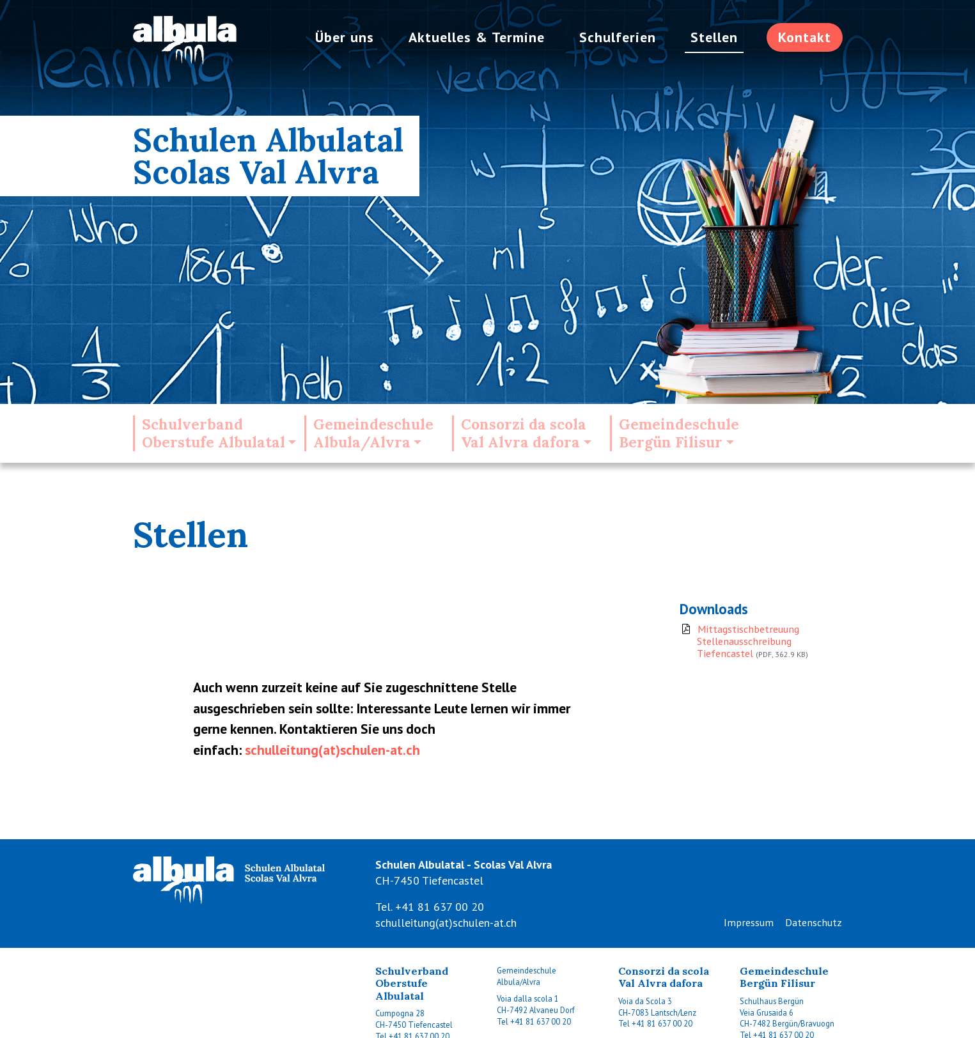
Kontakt (804, 37)
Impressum (749, 922)
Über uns (344, 37)
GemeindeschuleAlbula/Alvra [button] (373, 433)
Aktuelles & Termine (477, 37)
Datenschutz (813, 922)
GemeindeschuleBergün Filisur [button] (679, 433)
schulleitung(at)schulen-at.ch (332, 750)
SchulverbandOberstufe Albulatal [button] (213, 433)
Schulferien (617, 37)
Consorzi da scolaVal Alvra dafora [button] (523, 433)
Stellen (714, 37)
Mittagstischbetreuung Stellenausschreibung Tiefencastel (751, 641)
